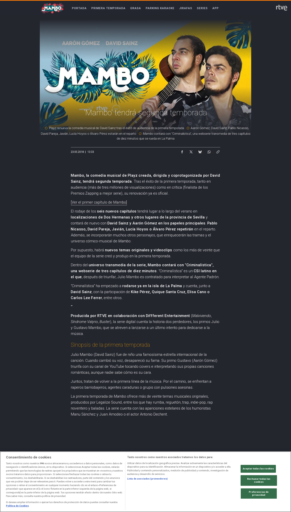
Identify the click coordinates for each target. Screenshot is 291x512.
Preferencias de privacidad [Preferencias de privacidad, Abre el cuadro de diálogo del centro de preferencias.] (259, 494)
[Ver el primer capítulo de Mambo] (99, 202)
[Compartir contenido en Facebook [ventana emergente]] (182, 150)
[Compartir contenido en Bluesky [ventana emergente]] (200, 150)
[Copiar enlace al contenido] (217, 150)
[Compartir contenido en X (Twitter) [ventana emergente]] (191, 150)
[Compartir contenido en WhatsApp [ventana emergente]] (209, 150)
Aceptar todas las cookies (258, 468)
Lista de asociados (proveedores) (147, 478)
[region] (145, 481)
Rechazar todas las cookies (258, 480)
